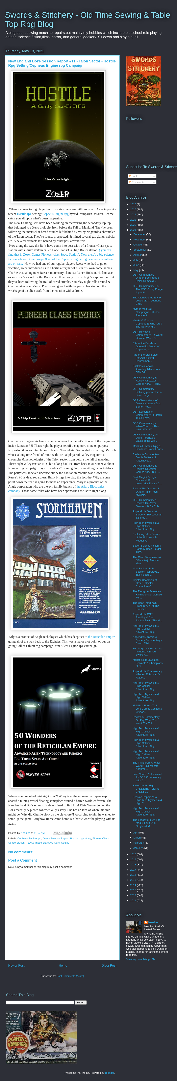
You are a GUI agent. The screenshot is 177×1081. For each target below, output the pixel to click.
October (138, 244)
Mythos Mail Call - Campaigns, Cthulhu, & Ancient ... (146, 312)
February (139, 842)
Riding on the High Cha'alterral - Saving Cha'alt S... (146, 788)
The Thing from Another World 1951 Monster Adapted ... (146, 765)
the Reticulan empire (101, 636)
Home (63, 965)
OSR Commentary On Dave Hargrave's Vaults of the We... (145, 437)
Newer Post (16, 965)
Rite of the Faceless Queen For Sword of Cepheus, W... (146, 346)
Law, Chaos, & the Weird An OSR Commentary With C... (147, 777)
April (136, 832)
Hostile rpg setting (80, 838)
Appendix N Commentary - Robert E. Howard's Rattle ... (147, 674)
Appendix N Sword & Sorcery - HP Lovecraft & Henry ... (147, 514)
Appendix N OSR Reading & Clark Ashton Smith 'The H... (147, 617)
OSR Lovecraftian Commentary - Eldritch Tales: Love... (147, 414)
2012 (133, 895)
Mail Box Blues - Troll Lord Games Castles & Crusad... (147, 708)
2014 (133, 885)
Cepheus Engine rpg (56, 214)
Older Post (108, 965)
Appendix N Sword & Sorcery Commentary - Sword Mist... (147, 640)
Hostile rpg (24, 214)
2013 (133, 890)
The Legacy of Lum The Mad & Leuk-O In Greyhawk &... (146, 823)
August (137, 254)
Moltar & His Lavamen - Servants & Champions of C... (147, 663)
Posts (133, 176)
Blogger (109, 1072)
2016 (133, 874)
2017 (133, 869)
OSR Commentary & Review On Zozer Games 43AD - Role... (147, 380)
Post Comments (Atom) (70, 976)
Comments (136, 182)
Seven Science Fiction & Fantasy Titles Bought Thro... (147, 548)
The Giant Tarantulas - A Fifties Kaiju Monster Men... (147, 560)
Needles (153, 922)
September (140, 249)
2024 (133, 214)
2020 (133, 854)
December (139, 234)
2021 (133, 229)
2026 (133, 204)
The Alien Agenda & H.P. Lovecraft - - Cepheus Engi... (147, 300)
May (136, 270)
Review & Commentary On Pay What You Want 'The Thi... (146, 720)
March (137, 837)
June (136, 265)
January (138, 847)
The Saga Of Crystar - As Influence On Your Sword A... (147, 651)
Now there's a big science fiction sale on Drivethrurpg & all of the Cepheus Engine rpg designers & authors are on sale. (61, 259)
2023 (133, 219)
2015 (133, 879)
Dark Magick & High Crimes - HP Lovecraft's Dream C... (147, 480)
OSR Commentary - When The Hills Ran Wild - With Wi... (146, 426)
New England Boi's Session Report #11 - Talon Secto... (146, 571)
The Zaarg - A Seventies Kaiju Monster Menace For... (147, 594)
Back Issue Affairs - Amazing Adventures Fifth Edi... (146, 369)
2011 (133, 900)
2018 (133, 864)
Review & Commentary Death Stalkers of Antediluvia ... (146, 457)
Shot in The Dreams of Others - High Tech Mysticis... (146, 491)
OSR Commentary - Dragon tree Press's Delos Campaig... (146, 277)
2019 (133, 859)
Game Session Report (56, 838)
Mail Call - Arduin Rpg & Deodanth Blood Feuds (147, 448)
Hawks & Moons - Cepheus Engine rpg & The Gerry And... (147, 323)
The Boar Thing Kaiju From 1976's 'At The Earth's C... (146, 606)
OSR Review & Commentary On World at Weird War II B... (147, 334)
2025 (133, 209)
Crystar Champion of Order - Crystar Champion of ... (145, 583)
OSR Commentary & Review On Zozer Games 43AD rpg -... (146, 468)
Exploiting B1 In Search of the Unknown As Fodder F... (146, 537)
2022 (133, 224)
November (139, 239)
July (136, 259)
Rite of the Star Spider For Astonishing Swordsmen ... (145, 357)
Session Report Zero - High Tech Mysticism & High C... (147, 800)
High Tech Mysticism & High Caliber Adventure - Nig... (146, 526)
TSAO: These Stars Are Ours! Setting (47, 842)
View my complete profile (140, 959)
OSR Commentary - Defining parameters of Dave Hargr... (147, 392)
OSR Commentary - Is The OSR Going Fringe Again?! (147, 289)
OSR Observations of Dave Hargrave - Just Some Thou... (146, 403)
